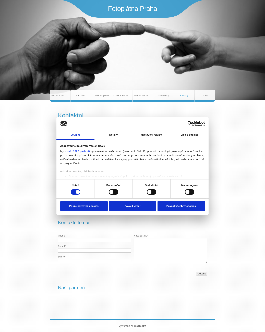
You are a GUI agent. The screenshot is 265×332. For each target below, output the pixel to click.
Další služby (163, 95)
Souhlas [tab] (75, 134)
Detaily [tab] (113, 134)
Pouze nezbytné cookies (84, 206)
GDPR (205, 95)
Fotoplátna (81, 95)
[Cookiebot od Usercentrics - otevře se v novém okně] (190, 123)
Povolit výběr (132, 206)
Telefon (62, 256)
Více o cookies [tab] (190, 134)
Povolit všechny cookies (181, 206)
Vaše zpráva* (141, 235)
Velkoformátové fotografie (143, 95)
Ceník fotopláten (101, 95)
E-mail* (62, 246)
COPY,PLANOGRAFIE (123, 95)
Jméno (61, 235)
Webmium (140, 325)
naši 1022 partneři (78, 151)
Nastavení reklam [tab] (151, 134)
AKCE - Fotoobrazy (60, 95)
